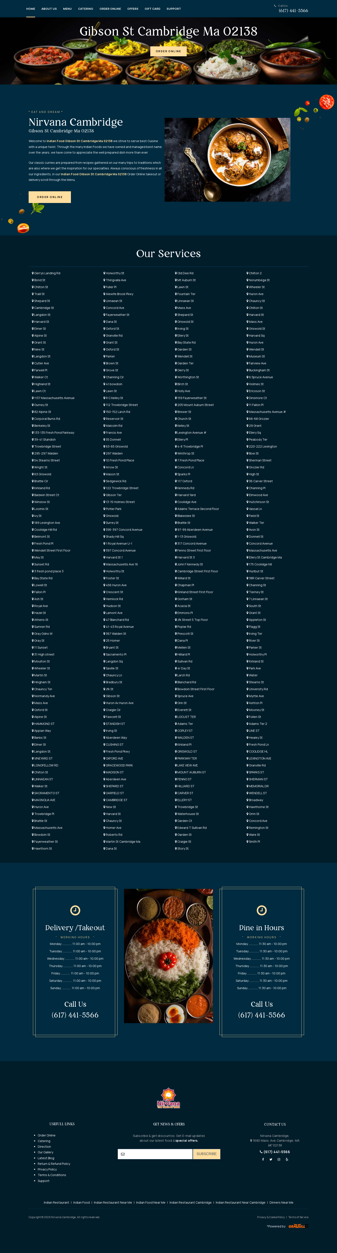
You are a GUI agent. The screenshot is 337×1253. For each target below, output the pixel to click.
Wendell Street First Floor (51, 550)
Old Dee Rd (184, 273)
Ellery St (182, 335)
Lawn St (181, 287)
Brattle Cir (40, 481)
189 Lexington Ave (46, 523)
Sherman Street (259, 460)
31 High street (43, 654)
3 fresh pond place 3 (48, 571)
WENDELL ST (257, 793)
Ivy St (37, 516)
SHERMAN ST (257, 779)
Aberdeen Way (115, 737)
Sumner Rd (41, 627)
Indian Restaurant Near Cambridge (240, 1202)
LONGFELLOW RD (45, 765)
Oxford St (111, 328)
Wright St (39, 467)
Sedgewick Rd (114, 481)
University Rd (257, 689)
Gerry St (182, 370)
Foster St (111, 578)
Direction (44, 1146)
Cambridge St (43, 308)
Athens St (40, 620)
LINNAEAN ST (42, 779)
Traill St (38, 294)
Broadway (255, 800)
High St (253, 474)
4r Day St (182, 668)
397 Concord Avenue (119, 550)
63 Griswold (41, 474)
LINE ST (253, 731)
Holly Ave (182, 391)
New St (38, 349)
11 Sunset (40, 647)
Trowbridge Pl (43, 814)
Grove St (110, 370)
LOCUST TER (185, 717)
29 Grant (254, 426)
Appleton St (256, 620)
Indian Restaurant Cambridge (191, 1202)
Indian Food (81, 1202)
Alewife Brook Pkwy (118, 294)
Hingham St (41, 682)
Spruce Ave (184, 696)
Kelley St (182, 426)
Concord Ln (184, 467)
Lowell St (39, 585)
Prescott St (184, 633)
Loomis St (40, 509)
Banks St (39, 737)
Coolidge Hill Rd (44, 529)
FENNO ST (183, 779)
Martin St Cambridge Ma (121, 841)
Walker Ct (40, 377)
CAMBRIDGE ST (115, 800)
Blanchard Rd (185, 682)
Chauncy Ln (112, 675)
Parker (109, 356)
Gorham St (183, 599)
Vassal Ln (254, 509)
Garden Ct (183, 821)
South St (254, 606)
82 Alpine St (41, 412)
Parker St (254, 647)
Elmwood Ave (257, 495)
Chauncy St (256, 301)
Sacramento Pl (114, 654)
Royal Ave (40, 606)
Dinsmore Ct (257, 398)
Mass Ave (183, 308)
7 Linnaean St (257, 599)
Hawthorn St (42, 848)
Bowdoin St (41, 835)
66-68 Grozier (258, 419)
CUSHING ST (113, 744)
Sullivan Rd (183, 661)
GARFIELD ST (113, 793)
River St (253, 640)
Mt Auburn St (185, 280)
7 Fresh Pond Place (189, 460)
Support (43, 1181)
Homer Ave (112, 828)
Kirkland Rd (41, 488)
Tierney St (255, 592)
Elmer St (39, 328)
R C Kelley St (113, 398)
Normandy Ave (43, 696)
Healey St (255, 737)
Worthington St (187, 377)
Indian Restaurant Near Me (113, 1202)
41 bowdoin (112, 384)
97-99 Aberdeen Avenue (194, 529)
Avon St (253, 529)
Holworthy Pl (257, 654)
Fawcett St (112, 717)
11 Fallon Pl (255, 405)
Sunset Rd (40, 564)
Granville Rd (113, 335)
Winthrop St (184, 453)
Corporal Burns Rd (46, 419)
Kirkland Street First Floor (194, 592)
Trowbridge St (186, 807)
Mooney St (255, 710)
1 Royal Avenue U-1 (117, 543)
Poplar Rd (183, 627)
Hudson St (112, 606)
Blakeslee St (185, 516)
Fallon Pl (39, 592)
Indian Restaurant (56, 1202)
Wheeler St (256, 287)
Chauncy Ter (42, 689)
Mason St (111, 474)
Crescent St (113, 592)
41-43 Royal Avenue (118, 627)
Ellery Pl (181, 439)
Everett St (183, 710)
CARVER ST (184, 793)
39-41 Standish (44, 439)
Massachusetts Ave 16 (120, 564)
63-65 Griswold (115, 446)
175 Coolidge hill (259, 564)
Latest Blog (46, 1158)
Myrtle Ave (255, 696)
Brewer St (183, 412)
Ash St (37, 599)
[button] (168, 51)
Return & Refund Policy (54, 1164)
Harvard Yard (185, 495)
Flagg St (253, 627)
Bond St (38, 280)
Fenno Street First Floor (193, 550)
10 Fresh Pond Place (118, 460)
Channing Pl (256, 488)
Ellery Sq (254, 432)
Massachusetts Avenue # (266, 412)
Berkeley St (41, 426)
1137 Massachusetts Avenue (53, 398)
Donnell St (255, 536)
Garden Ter (184, 363)
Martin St (39, 675)
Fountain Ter (185, 294)
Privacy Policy (47, 1169)
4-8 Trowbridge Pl (189, 446)
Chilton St (40, 287)
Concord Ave (113, 308)
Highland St (41, 384)
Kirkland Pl (183, 744)
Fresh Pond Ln (258, 744)
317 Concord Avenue (191, 543)
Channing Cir (113, 377)
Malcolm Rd (112, 426)
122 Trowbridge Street (121, 488)
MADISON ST (113, 772)
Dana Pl (181, 640)
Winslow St (41, 502)
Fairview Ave (256, 363)
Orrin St (253, 814)
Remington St (257, 828)
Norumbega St (258, 280)
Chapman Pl (184, 585)
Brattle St (182, 523)
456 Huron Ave (115, 585)
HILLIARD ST (185, 786)
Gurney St (40, 405)
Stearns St (255, 682)
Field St (253, 516)
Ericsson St (256, 391)
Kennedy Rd (184, 488)
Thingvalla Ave (114, 280)
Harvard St (255, 315)
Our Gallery (45, 1152)
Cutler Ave (40, 363)
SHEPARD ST (113, 786)
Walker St (39, 786)
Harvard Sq (256, 335)
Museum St (256, 356)
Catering (44, 1141)
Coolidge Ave (185, 502)
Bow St (253, 453)
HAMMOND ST (43, 724)
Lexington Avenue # (190, 432)
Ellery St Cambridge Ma (264, 557)
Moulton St (41, 661)
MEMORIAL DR (258, 786)
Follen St (254, 717)
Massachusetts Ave (262, 550)
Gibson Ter (112, 495)
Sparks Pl (182, 474)
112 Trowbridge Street (120, 405)
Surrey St (111, 523)
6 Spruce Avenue (260, 377)
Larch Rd (182, 675)
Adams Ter (184, 724)
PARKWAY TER (186, 758)
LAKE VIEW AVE (186, 765)
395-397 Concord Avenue (122, 529)
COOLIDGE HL (257, 751)
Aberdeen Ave (114, 779)
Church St (183, 419)
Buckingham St (258, 370)
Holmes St (255, 384)
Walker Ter (255, 523)
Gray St (38, 640)
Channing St (256, 585)
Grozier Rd (255, 467)
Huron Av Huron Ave (118, 703)
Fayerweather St (116, 315)
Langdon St (41, 315)
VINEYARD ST (42, 758)
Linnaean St (112, 301)
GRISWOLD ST (186, 751)
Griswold (110, 516)
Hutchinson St (258, 502)
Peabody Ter (257, 439)
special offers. (186, 1140)
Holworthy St (113, 273)
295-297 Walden (45, 453)
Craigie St (183, 841)
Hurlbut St (255, 571)
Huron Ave (255, 294)
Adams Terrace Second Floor (197, 509)
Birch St (181, 384)
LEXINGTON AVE (259, 758)
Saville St (110, 668)
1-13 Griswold (185, 536)
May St (38, 557)
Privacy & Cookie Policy (271, 1217)
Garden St (183, 349)
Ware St (253, 835)
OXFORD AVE (113, 758)
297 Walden (113, 453)
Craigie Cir (112, 710)
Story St (182, 848)
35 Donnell (112, 439)
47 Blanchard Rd (116, 620)
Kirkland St (255, 661)
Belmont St (41, 536)
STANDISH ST (114, 724)
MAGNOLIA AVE (43, 800)
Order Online (47, 1135)
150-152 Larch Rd (116, 412)
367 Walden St (114, 633)
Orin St (181, 703)
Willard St (183, 578)
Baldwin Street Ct (45, 495)
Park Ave (254, 668)
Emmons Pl (184, 613)
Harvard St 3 (185, 557)
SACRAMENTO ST (45, 793)
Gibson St (111, 696)
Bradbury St (112, 682)
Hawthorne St (258, 807)
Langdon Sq (113, 661)
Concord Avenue (260, 543)
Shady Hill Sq (113, 536)
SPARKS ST (255, 772)
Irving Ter (254, 633)
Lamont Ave (113, 613)
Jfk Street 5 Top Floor (191, 620)
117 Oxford (183, 481)
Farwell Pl (39, 370)
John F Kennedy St (189, 564)
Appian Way (41, 731)
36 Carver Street (260, 481)
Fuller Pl (109, 287)
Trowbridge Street (46, 446)
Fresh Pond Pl (42, 543)
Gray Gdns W (42, 633)
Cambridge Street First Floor (196, 571)
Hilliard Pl (182, 654)
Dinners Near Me (281, 1202)
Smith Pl (253, 841)
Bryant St (111, 647)
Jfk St (108, 689)
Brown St (110, 363)
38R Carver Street (261, 578)
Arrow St (110, 467)
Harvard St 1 (113, 557)
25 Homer (111, 640)
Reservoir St (113, 419)
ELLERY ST (183, 800)
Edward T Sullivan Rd (191, 828)
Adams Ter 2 (257, 724)
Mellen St (183, 647)
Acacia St (183, 606)
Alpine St (39, 335)
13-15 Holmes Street (119, 502)
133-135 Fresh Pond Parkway (53, 432)
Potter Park (112, 509)
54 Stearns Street (46, 460)
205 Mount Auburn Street (194, 405)
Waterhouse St (187, 814)
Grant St (39, 342)
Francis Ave (112, 432)
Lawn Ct (39, 391)
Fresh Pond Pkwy (116, 751)
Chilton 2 (254, 273)
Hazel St (39, 613)
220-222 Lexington (262, 446)
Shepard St (41, 301)
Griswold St (184, 322)
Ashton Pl (254, 703)
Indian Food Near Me (150, 1202)
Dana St (110, 322)
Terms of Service (298, 1217)
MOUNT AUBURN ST (190, 772)
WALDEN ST (184, 737)
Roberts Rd (112, 835)
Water (252, 675)
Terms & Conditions (52, 1175)
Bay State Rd (185, 342)
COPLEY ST (184, 731)
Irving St (182, 328)
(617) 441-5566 (275, 1151)
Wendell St (255, 349)
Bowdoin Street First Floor (194, 689)
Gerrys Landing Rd (46, 273)
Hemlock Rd (113, 599)
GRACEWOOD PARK (118, 765)
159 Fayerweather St (191, 398)
